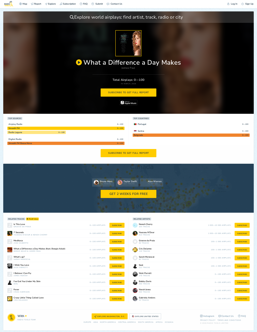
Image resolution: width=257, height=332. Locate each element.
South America (145, 322)
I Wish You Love (21, 265)
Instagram (207, 316)
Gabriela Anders (147, 298)
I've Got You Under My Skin (27, 281)
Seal (16, 284)
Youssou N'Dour (22, 235)
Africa (159, 322)
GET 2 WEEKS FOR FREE (128, 194)
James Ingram (21, 276)
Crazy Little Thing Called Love (29, 298)
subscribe (117, 225)
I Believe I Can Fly (22, 273)
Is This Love (19, 224)
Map (23, 3)
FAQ (84, 3)
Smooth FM (14, 128)
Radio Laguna (15, 132)
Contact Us (114, 3)
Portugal (142, 124)
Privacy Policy (208, 320)
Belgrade (138, 135)
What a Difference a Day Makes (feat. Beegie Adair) (39, 249)
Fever (16, 290)
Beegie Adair (20, 251)
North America (108, 322)
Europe (87, 322)
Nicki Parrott (21, 268)
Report (36, 3)
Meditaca (18, 241)
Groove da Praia (22, 227)
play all (32, 219)
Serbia (141, 131)
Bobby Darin (145, 281)
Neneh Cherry (40, 235)
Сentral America (127, 322)
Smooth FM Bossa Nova (20, 143)
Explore (50, 3)
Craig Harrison (22, 292)
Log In (232, 3)
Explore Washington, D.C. (109, 316)
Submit (97, 3)
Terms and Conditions (229, 320)
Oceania (169, 322)
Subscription (68, 3)
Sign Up (247, 3)
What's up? (19, 257)
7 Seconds (19, 232)
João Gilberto (21, 243)
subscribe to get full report (128, 92)
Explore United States (145, 316)
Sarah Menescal (22, 259)
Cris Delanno (21, 300)
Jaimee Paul (128, 68)
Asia (95, 322)
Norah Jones (145, 290)
